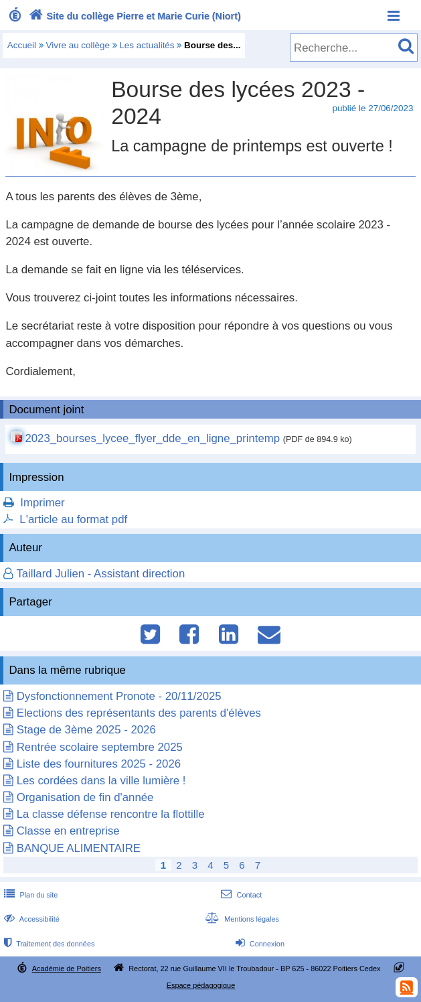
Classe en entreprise (68, 831)
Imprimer (42, 502)
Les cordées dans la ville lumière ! (101, 780)
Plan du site (29, 895)
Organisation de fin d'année (85, 797)
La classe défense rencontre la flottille (111, 814)
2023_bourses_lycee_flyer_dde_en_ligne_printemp (152, 438)
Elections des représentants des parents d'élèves (139, 713)
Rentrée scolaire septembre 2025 (100, 747)
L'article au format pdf (73, 519)
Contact (240, 895)
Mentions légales (241, 919)
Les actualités (146, 45)
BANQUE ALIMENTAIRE (79, 848)
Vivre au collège (78, 45)
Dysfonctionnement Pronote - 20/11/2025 (119, 696)
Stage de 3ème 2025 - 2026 (86, 729)
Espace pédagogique (201, 985)
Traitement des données (47, 944)
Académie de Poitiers (66, 968)
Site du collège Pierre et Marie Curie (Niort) (133, 16)
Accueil (21, 45)
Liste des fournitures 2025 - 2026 (99, 764)
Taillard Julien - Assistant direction (100, 573)
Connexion (258, 944)
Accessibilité (30, 919)
